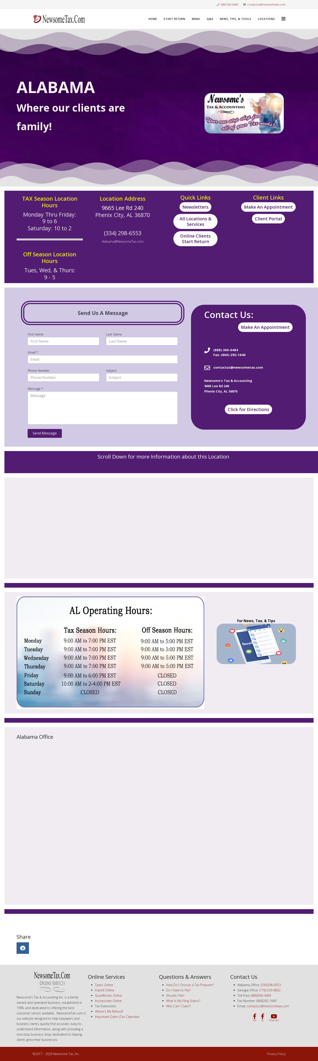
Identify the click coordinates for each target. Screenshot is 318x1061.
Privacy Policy (276, 1054)
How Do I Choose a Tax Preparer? (190, 985)
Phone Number (38, 370)
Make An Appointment (268, 207)
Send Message (45, 433)
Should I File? (175, 995)
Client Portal (268, 219)
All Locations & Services (196, 221)
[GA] (254, 1017)
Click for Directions (248, 409)
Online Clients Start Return (195, 238)
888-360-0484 (229, 4)
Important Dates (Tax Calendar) (117, 1017)
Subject (111, 370)
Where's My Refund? (109, 1011)
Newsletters (195, 207)
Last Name (114, 334)
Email (33, 352)
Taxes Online (104, 985)
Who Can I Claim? (178, 1006)
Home (153, 19)
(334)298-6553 (271, 985)
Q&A (210, 19)
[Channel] (274, 1017)
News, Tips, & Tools (235, 19)
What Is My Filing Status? (183, 1001)
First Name (36, 334)
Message (35, 389)
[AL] (262, 1017)
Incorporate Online (108, 1001)
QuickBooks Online (108, 995)
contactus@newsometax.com (266, 4)
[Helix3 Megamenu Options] (284, 18)
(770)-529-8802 (269, 990)
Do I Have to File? (178, 990)
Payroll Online (104, 990)
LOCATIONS (266, 19)
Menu (196, 19)
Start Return (174, 19)
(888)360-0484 (261, 995)
